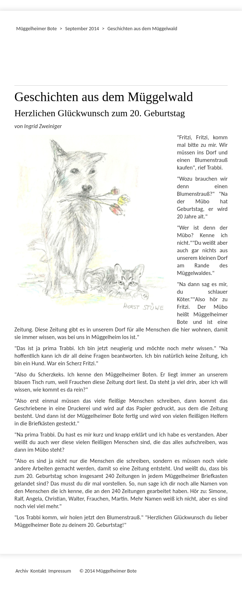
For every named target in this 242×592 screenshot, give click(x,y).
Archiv (21, 571)
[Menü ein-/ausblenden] (232, 2)
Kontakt (38, 571)
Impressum (59, 571)
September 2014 (82, 29)
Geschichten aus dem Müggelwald (142, 29)
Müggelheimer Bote (36, 29)
